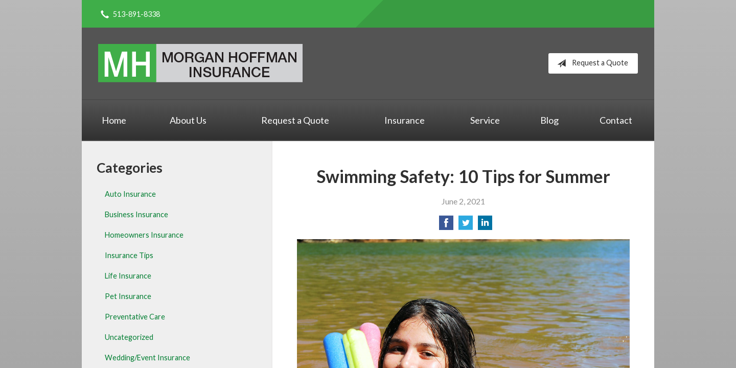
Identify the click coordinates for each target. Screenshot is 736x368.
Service (485, 120)
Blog (549, 120)
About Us (188, 120)
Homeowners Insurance (144, 235)
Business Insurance (136, 214)
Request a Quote (590, 63)
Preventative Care (135, 316)
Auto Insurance (130, 194)
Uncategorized (129, 337)
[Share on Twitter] (465, 226)
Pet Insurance (128, 296)
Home (114, 120)
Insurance (404, 120)
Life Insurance (128, 275)
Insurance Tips (129, 255)
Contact (616, 120)
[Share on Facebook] (446, 226)
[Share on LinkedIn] (485, 226)
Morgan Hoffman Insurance (200, 63)
